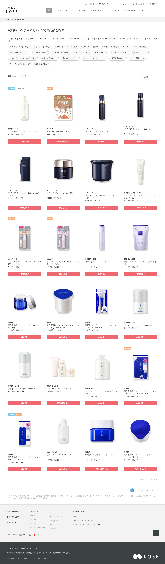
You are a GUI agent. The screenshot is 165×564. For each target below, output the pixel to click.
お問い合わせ (23, 549)
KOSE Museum (77, 517)
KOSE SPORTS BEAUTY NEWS (83, 521)
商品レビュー (54, 524)
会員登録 (52, 528)
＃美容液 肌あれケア (117, 58)
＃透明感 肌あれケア (41, 64)
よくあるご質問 (138, 4)
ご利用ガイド (154, 4)
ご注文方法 (32, 515)
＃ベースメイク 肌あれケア (19, 64)
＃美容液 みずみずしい (110, 47)
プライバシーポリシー (41, 553)
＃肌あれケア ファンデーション (94, 58)
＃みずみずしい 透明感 (59, 52)
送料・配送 (32, 523)
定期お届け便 (54, 521)
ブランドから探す (80, 10)
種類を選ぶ (102, 141)
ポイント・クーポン (56, 517)
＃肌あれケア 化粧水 (39, 52)
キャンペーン (11, 522)
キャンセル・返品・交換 (37, 527)
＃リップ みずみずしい (42, 47)
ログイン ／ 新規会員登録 (126, 10)
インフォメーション (120, 4)
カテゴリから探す (62, 10)
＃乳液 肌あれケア (100, 52)
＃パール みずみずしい (80, 52)
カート (156, 10)
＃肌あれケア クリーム (69, 58)
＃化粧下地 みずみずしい (120, 52)
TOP (7, 19)
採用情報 (19, 553)
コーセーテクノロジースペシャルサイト (85, 524)
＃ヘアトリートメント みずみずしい (22, 58)
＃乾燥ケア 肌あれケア (48, 58)
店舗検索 (105, 4)
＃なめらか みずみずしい (18, 52)
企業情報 (91, 4)
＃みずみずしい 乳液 (141, 52)
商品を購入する (63, 141)
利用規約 (28, 553)
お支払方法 (32, 519)
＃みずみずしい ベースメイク (66, 47)
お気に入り (144, 10)
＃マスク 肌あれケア (137, 58)
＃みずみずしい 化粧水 (89, 47)
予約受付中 (24, 141)
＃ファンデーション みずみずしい (135, 47)
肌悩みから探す (96, 10)
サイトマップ (34, 549)
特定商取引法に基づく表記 (61, 553)
